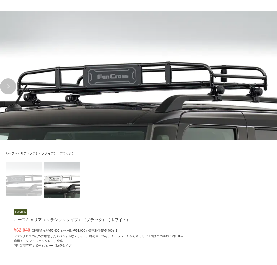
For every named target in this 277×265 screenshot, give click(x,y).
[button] (8, 86)
